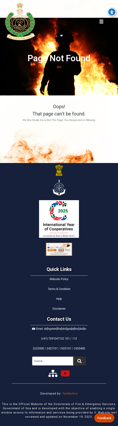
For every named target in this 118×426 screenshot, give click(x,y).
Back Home (59, 129)
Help (59, 298)
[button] (101, 21)
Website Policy (59, 279)
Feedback (104, 418)
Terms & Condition (59, 289)
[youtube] (65, 373)
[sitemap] (53, 373)
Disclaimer (59, 308)
